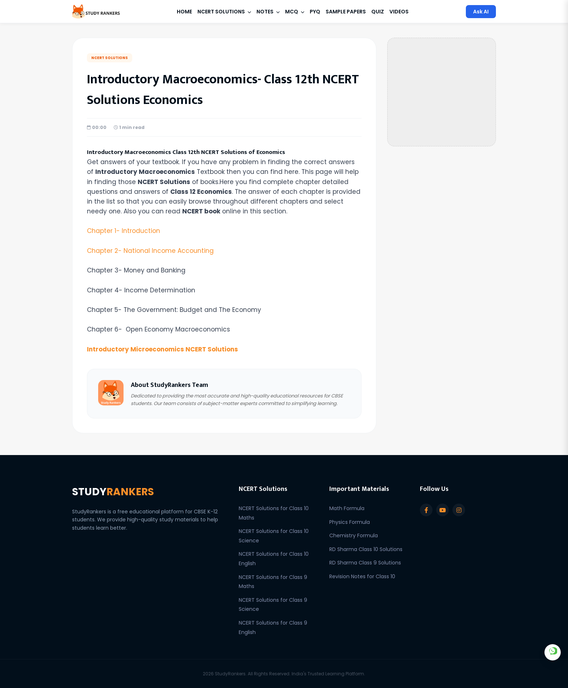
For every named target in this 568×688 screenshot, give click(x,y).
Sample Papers (346, 11)
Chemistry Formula (353, 535)
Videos (399, 11)
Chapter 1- (123, 230)
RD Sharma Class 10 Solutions (365, 549)
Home (184, 11)
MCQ (294, 11)
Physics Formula (349, 522)
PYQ (315, 11)
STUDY (113, 492)
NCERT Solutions (224, 11)
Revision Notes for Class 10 (362, 576)
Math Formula (346, 508)
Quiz (377, 11)
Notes (268, 11)
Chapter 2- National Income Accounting (150, 250)
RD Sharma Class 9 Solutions (365, 562)
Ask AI (481, 11)
